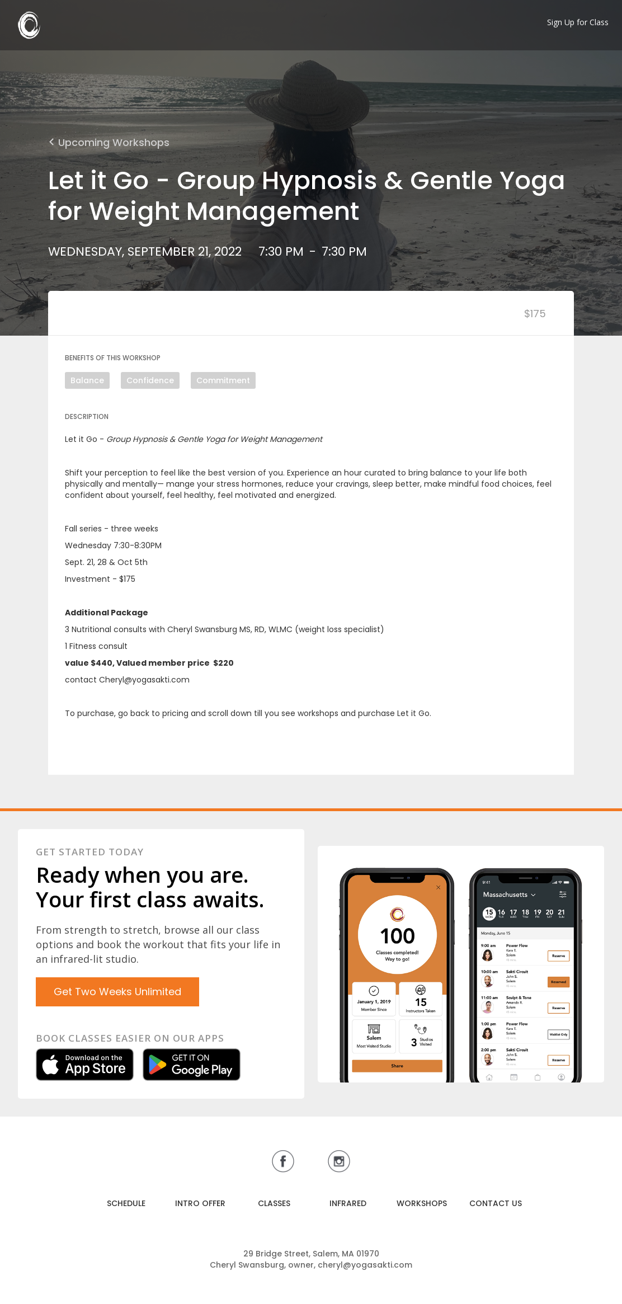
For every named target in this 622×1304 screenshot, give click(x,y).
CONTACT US (495, 1203)
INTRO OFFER (200, 1203)
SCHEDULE (126, 1203)
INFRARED (347, 1203)
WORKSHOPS (422, 1203)
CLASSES (274, 1203)
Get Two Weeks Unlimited (117, 992)
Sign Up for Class (578, 22)
